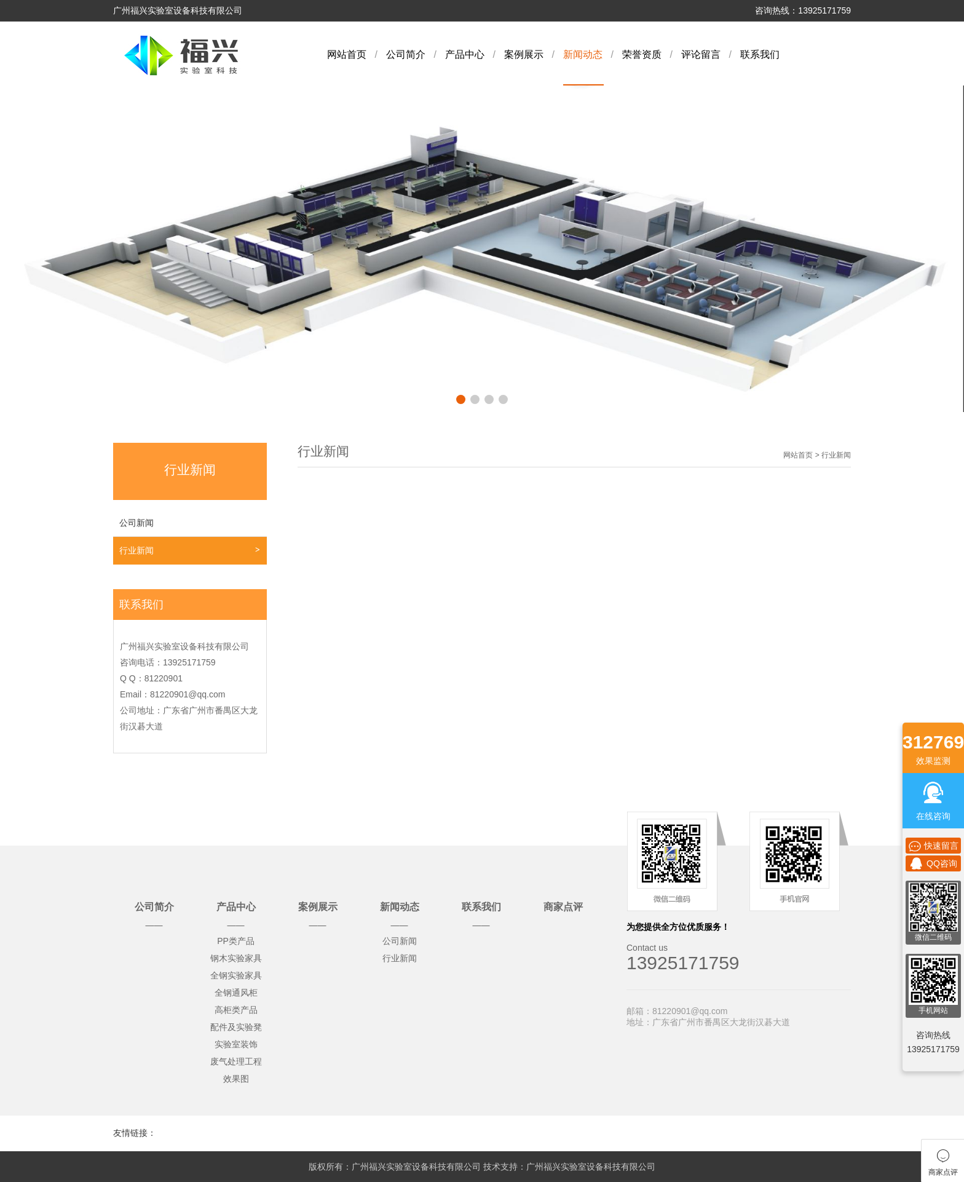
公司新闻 (136, 523)
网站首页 (346, 54)
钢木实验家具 (236, 958)
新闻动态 (582, 54)
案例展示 (523, 54)
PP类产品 (236, 941)
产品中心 (464, 54)
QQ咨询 (933, 863)
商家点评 (563, 907)
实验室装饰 (236, 1044)
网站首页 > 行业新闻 (817, 455)
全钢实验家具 (236, 975)
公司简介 (405, 54)
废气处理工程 (236, 1061)
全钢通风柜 (236, 993)
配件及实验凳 (236, 1027)
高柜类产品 (236, 1010)
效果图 (236, 1079)
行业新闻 (136, 550)
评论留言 (701, 54)
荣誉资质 (642, 54)
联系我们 (760, 54)
